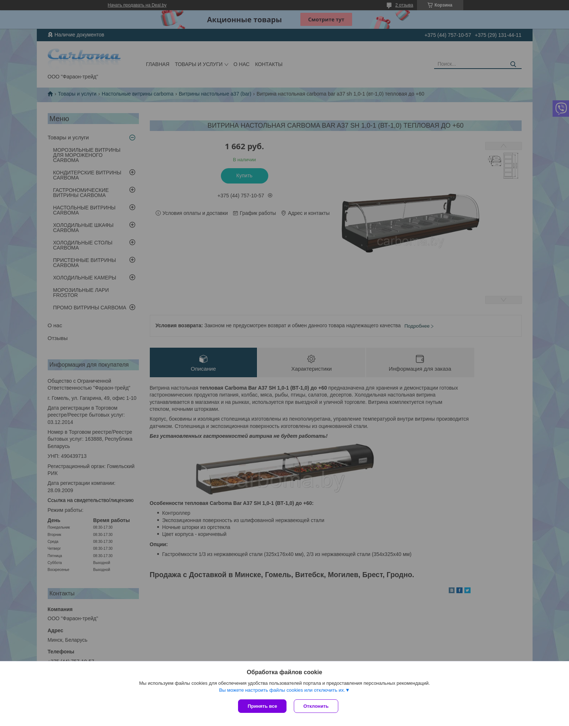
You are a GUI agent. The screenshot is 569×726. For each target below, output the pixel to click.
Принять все (262, 706)
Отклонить (315, 706)
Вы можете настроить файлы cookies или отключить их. (282, 690)
